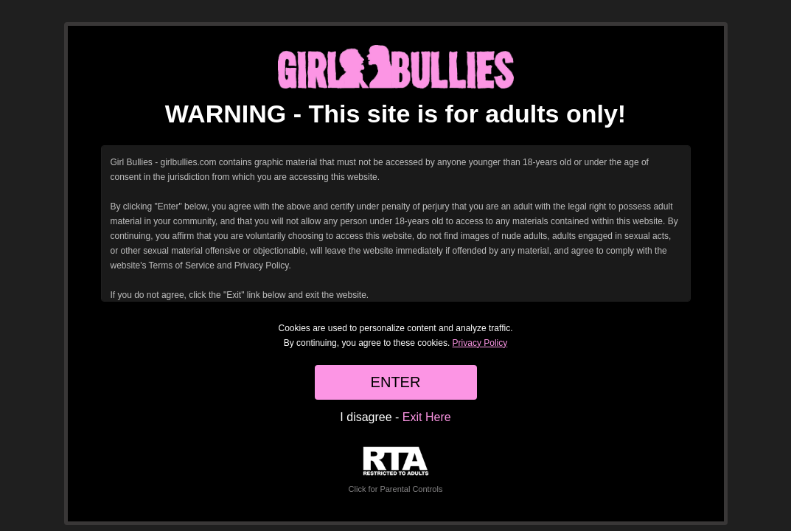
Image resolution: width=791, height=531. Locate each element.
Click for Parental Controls (396, 470)
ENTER (396, 382)
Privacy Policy (480, 343)
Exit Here (427, 417)
